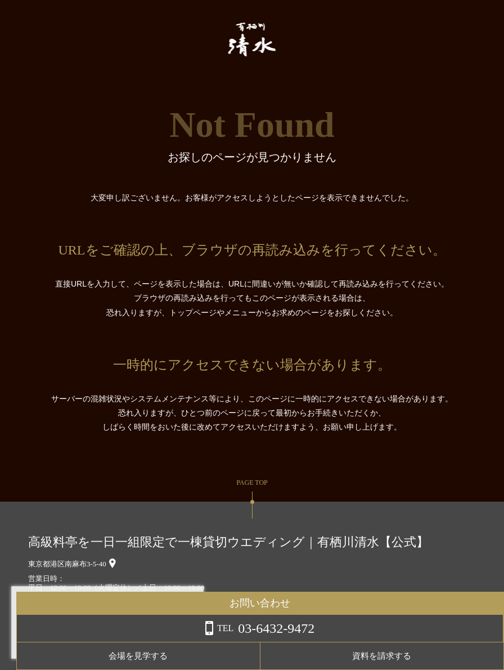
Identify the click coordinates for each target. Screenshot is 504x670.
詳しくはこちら (114, 641)
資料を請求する (458, 655)
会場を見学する (369, 655)
